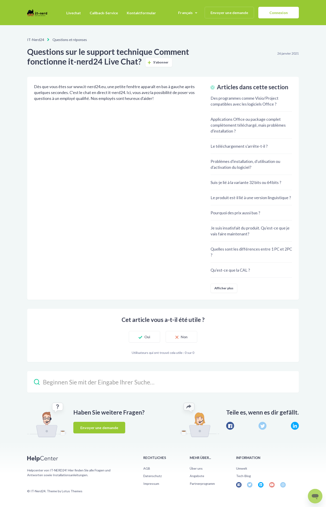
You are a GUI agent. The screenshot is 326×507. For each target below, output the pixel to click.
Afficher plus (223, 288)
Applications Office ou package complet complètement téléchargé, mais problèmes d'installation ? (248, 125)
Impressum (151, 483)
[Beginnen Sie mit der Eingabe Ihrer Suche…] (163, 382)
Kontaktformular (141, 13)
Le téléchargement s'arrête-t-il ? (239, 146)
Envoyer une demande (229, 12)
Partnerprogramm (202, 483)
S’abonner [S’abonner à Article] (160, 62)
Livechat (73, 13)
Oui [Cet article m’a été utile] (147, 337)
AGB (146, 468)
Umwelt (241, 468)
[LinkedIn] (295, 426)
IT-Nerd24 (35, 39)
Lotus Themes (72, 491)
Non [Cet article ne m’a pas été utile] (184, 337)
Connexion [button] (278, 12)
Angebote (197, 476)
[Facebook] (230, 426)
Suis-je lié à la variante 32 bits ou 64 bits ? (246, 182)
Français (185, 12)
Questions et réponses (70, 39)
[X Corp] (262, 426)
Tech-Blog (243, 476)
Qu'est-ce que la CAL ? (230, 270)
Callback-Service (104, 13)
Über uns (196, 468)
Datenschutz (152, 476)
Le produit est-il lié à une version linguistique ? (251, 197)
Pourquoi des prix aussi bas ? (235, 212)
